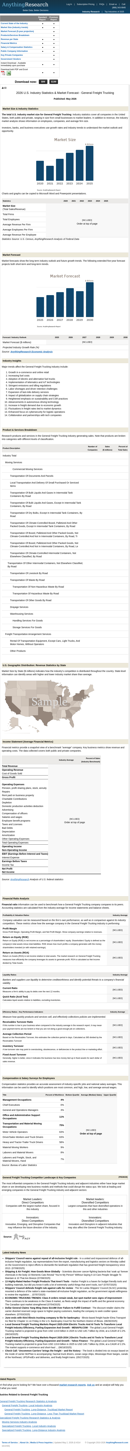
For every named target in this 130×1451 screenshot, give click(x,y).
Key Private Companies (12, 55)
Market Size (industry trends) (14, 27)
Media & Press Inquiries (41, 1442)
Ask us (91, 1385)
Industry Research (91, 12)
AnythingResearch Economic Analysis (31, 351)
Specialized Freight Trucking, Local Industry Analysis (29, 1426)
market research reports (72, 1385)
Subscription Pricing (85, 4)
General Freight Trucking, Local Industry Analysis (27, 1405)
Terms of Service (10, 1442)
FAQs (101, 4)
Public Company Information (14, 51)
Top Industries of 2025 (114, 12)
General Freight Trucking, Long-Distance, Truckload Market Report (38, 1409)
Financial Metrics (9, 43)
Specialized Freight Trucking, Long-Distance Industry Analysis (33, 1430)
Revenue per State (9, 39)
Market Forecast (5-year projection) (17, 31)
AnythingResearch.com (117, 1442)
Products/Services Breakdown (15, 35)
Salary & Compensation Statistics (16, 47)
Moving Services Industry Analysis (19, 1422)
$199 (53, 81)
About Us (24, 1442)
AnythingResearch (19, 879)
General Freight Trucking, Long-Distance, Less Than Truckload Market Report (44, 1413)
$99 (43, 81)
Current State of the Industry (14, 23)
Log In (69, 4)
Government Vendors (11, 59)
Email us (113, 4)
